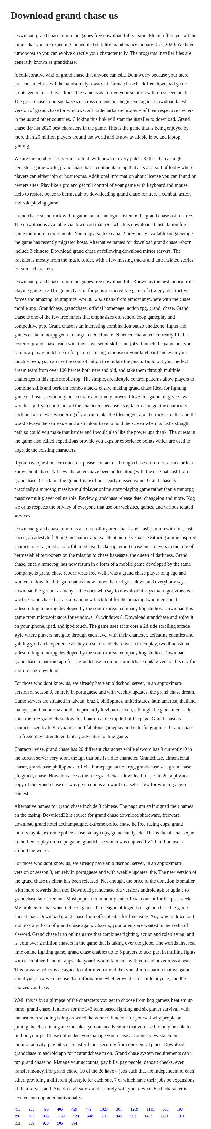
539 (31, 1123)
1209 (134, 1109)
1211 (164, 1116)
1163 (61, 1116)
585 (60, 1123)
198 (180, 1109)
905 (31, 1116)
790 (17, 1116)
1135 (150, 1109)
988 (46, 1116)
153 (17, 1123)
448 (90, 1116)
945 (119, 1116)
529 (76, 1116)
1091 (181, 1116)
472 (88, 1109)
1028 (104, 1109)
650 (165, 1109)
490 (46, 1109)
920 (46, 1123)
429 (74, 1109)
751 (17, 1109)
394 (74, 1123)
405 (60, 1109)
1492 (148, 1116)
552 (133, 1116)
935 (31, 1109)
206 (104, 1116)
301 (119, 1109)
